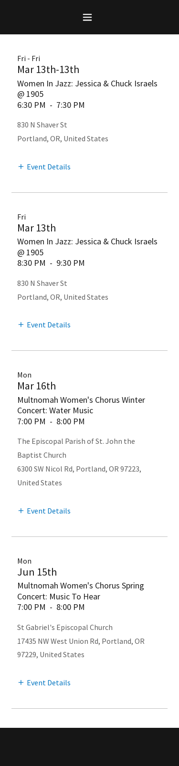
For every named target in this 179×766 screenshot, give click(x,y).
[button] (89, 17)
